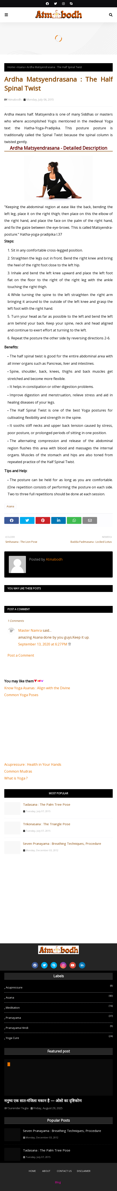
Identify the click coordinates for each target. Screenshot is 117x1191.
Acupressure (59, 986)
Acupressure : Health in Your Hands (32, 764)
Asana (21, 67)
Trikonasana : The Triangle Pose (46, 824)
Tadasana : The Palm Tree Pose (46, 804)
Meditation (59, 1007)
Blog (58, 1182)
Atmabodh (14, 99)
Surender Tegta (18, 1108)
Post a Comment (21, 655)
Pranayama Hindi (59, 1027)
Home (11, 67)
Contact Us (64, 1171)
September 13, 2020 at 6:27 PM (43, 644)
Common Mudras (18, 771)
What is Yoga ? (16, 778)
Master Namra (30, 630)
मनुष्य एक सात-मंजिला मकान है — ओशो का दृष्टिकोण (43, 1100)
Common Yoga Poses (21, 694)
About (46, 1171)
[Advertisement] (36, 732)
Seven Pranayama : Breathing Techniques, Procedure (62, 843)
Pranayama (59, 1017)
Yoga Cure (59, 1037)
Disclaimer (83, 1171)
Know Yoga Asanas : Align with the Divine (37, 688)
